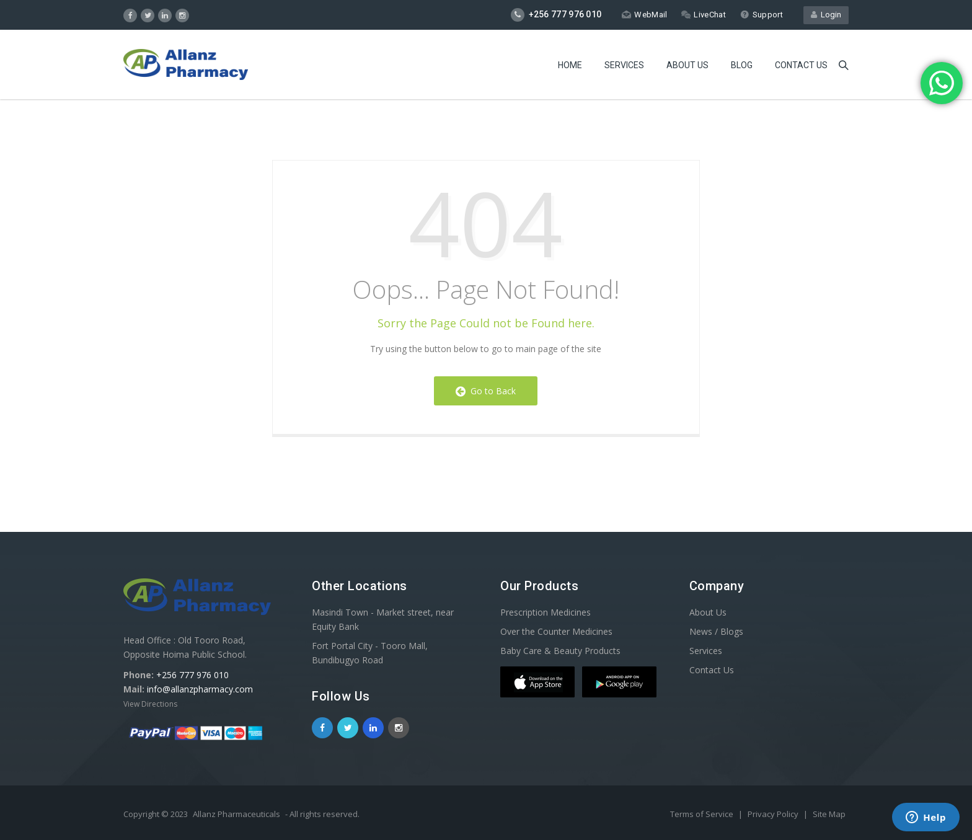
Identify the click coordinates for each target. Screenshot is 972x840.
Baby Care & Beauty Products (560, 651)
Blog (742, 65)
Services (624, 65)
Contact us (801, 65)
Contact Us (711, 670)
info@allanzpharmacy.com (200, 689)
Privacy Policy (774, 814)
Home (570, 65)
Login (826, 14)
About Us (687, 65)
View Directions (150, 704)
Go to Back (486, 391)
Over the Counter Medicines (556, 631)
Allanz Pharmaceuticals (236, 814)
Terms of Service (702, 814)
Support (761, 14)
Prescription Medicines (545, 612)
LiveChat (703, 14)
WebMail (644, 14)
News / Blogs (716, 631)
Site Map (829, 814)
